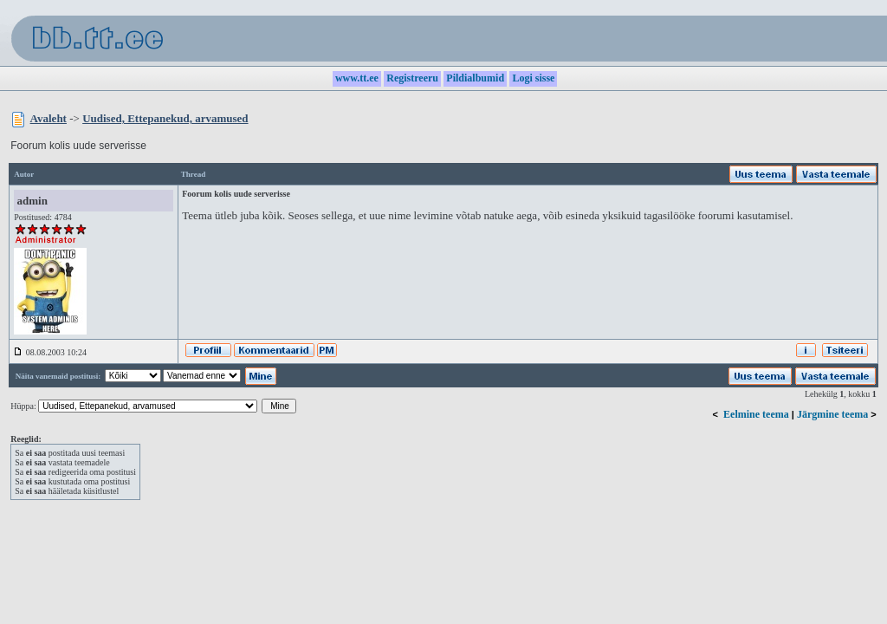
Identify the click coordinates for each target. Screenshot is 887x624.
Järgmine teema (832, 414)
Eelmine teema (756, 414)
